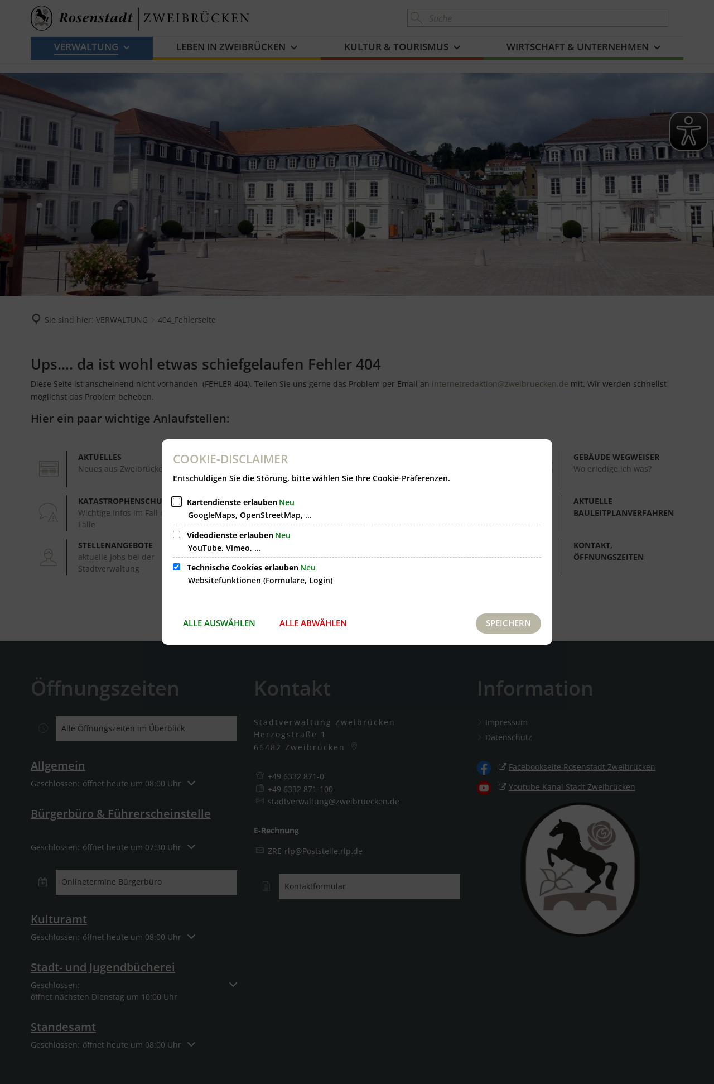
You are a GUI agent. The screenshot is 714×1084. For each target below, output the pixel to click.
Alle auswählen (219, 623)
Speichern (508, 623)
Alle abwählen (313, 623)
